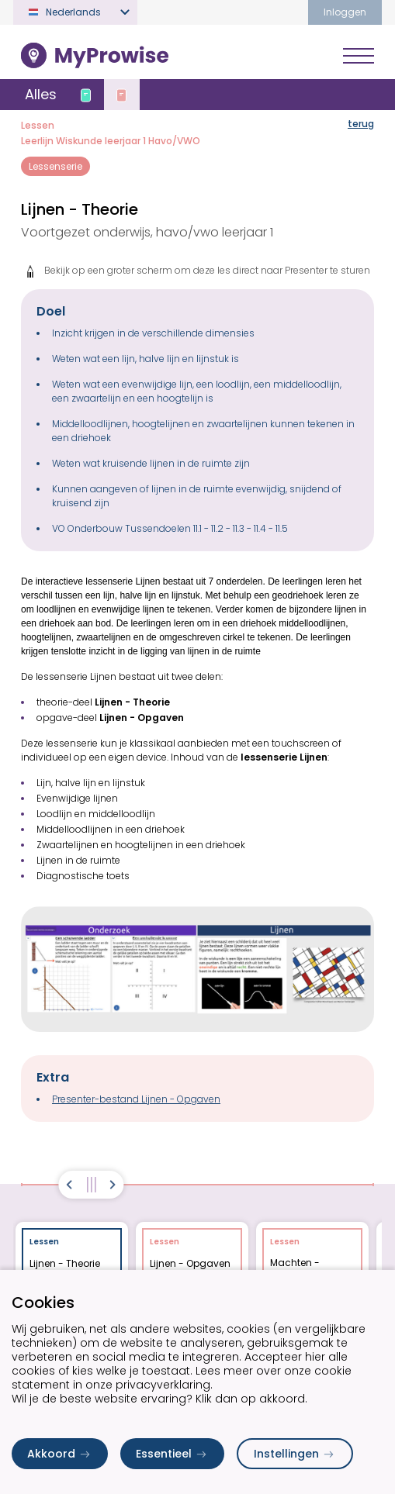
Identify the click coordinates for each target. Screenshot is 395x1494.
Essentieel (172, 1453)
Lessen (37, 125)
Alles (41, 94)
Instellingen (295, 1453)
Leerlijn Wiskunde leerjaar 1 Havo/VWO (110, 140)
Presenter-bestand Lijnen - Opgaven (136, 1099)
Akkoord (59, 1453)
